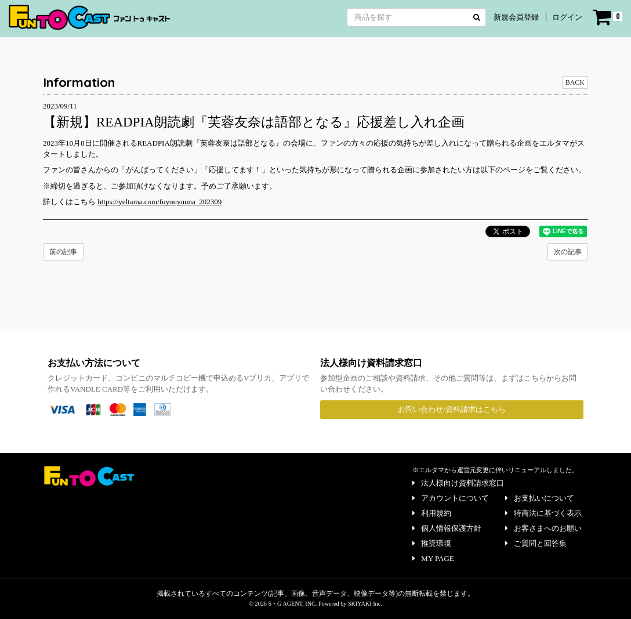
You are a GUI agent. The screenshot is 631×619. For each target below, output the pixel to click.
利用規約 (431, 513)
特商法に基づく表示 (543, 513)
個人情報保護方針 (446, 528)
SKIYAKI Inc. (365, 603)
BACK (575, 82)
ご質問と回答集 (536, 543)
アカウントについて (450, 498)
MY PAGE (433, 558)
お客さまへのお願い (543, 528)
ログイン (567, 17)
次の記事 (568, 252)
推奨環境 (431, 543)
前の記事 (63, 252)
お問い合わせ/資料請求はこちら (452, 409)
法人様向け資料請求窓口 (458, 483)
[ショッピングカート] (607, 17)
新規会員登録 (516, 17)
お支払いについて (539, 498)
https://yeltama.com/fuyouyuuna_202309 (159, 201)
